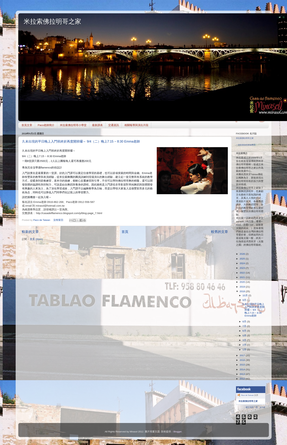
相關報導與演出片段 (136, 125)
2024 (243, 263)
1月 (245, 349)
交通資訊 (113, 125)
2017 (243, 355)
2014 (243, 369)
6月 (245, 330)
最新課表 (97, 125)
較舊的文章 (219, 232)
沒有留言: (59, 220)
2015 (243, 364)
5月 (245, 335)
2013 (243, 374)
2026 (243, 254)
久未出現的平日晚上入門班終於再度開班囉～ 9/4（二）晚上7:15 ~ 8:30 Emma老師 (81, 141)
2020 (243, 282)
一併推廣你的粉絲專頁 (246, 145)
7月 (245, 326)
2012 (243, 378)
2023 (243, 268)
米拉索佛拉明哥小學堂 (73, 125)
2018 (243, 291)
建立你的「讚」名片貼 (255, 407)
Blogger (177, 431)
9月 (245, 300)
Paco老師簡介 (46, 125)
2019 (243, 286)
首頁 (125, 232)
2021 (243, 277)
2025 (243, 258)
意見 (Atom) (36, 239)
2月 (245, 344)
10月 (245, 295)
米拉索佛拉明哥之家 (52, 21)
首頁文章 (27, 125)
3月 (245, 340)
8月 (245, 321)
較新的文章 (30, 232)
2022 (243, 272)
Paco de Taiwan (247, 395)
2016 (243, 360)
